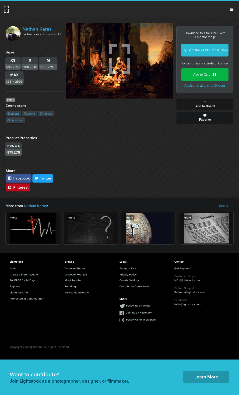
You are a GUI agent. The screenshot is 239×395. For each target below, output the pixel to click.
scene (29, 114)
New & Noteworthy (77, 292)
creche (13, 114)
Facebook (18, 178)
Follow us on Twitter (138, 305)
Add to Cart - (205, 74)
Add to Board (205, 104)
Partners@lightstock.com (189, 292)
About (14, 268)
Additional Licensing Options (205, 85)
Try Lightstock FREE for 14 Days (205, 50)
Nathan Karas (37, 28)
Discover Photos (75, 268)
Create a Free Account (24, 274)
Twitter (43, 178)
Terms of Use (128, 268)
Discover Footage (76, 274)
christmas (15, 120)
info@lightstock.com (187, 280)
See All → (226, 206)
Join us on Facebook (139, 312)
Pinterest (17, 187)
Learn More (206, 376)
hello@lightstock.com (187, 304)
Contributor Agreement (134, 286)
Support (15, 286)
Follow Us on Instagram (141, 319)
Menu (231, 9)
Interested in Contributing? (27, 298)
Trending (70, 286)
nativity (46, 114)
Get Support (182, 268)
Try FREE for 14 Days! (23, 280)
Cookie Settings (130, 280)
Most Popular (73, 280)
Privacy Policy (128, 274)
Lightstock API (19, 292)
